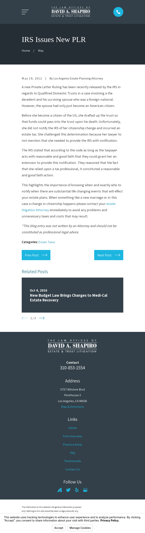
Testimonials (72, 461)
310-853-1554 (72, 367)
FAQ (72, 453)
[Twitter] (68, 490)
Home (72, 428)
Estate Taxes (47, 242)
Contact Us (72, 469)
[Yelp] (77, 490)
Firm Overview (72, 436)
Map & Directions (72, 407)
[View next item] (42, 318)
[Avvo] (59, 490)
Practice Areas (72, 444)
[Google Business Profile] (85, 490)
